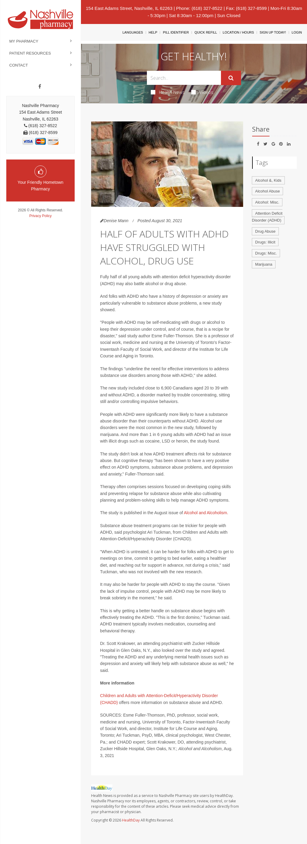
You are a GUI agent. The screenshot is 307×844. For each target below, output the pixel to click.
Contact (18, 65)
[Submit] (231, 78)
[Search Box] (184, 78)
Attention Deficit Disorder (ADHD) (267, 216)
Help (153, 32)
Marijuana (263, 264)
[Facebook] (39, 86)
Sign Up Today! (273, 32)
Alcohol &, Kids (268, 180)
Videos (202, 92)
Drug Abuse (265, 231)
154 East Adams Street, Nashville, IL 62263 (129, 8)
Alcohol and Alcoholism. (206, 512)
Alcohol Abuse (267, 191)
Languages (132, 32)
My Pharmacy (23, 41)
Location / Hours (238, 32)
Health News (168, 92)
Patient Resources (30, 53)
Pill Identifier (176, 32)
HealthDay (131, 820)
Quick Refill (206, 32)
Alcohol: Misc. (267, 202)
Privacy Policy (40, 216)
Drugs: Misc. (266, 253)
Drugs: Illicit (265, 242)
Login (297, 32)
